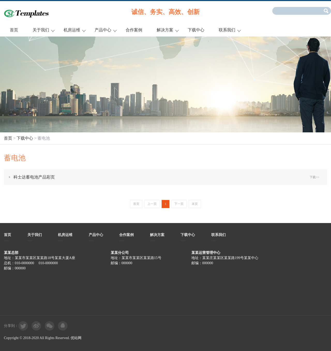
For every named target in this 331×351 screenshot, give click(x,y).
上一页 (152, 204)
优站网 (76, 338)
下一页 (179, 204)
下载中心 (196, 30)
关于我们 (41, 30)
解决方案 (165, 30)
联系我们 (227, 30)
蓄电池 (43, 138)
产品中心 (103, 30)
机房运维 (72, 30)
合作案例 (134, 30)
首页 (14, 30)
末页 (195, 204)
